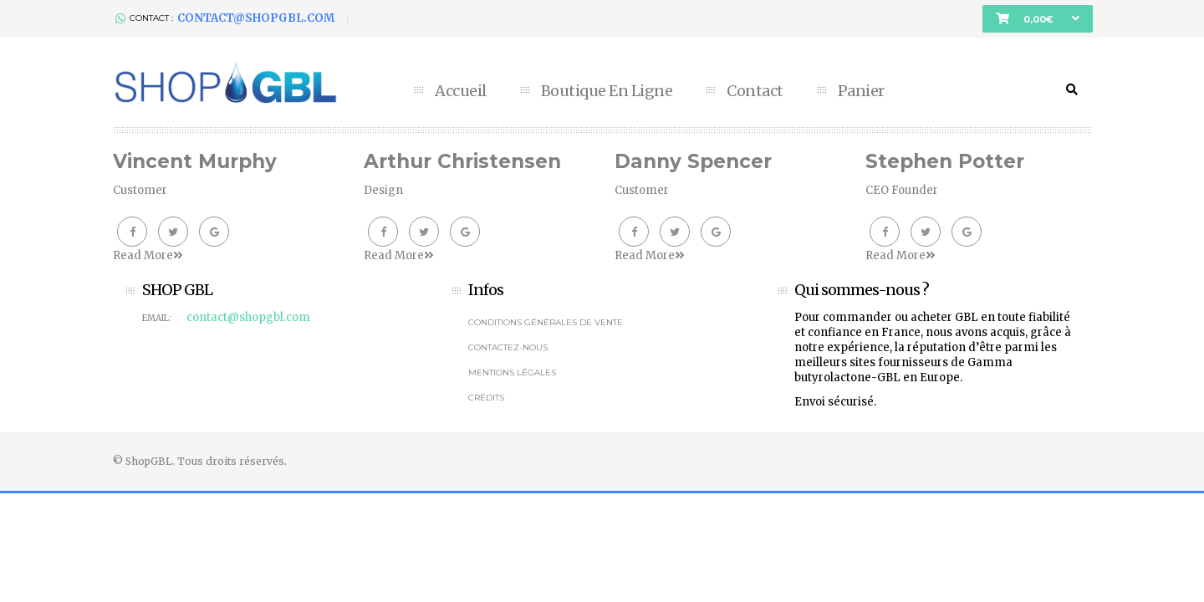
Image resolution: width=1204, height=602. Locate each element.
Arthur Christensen (462, 161)
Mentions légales (512, 372)
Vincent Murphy (195, 161)
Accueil (461, 91)
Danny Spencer (693, 161)
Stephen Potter (944, 161)
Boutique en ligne (607, 91)
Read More (147, 255)
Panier (861, 91)
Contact (755, 91)
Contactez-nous (508, 347)
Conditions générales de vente (545, 322)
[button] (1037, 19)
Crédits (486, 397)
